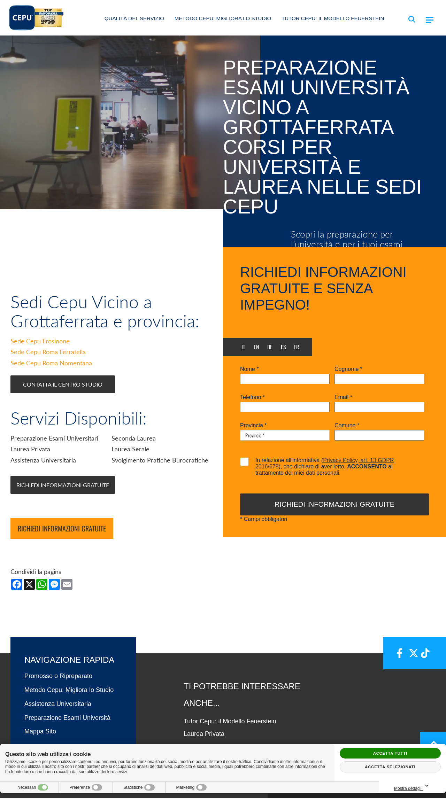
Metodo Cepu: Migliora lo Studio (223, 18)
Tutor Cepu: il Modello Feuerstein (333, 18)
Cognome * (348, 369)
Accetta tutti (390, 753)
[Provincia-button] (285, 435)
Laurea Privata (204, 736)
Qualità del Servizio (134, 18)
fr (296, 347)
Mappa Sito (40, 734)
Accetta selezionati (390, 767)
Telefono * (252, 397)
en (256, 347)
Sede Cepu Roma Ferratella (48, 354)
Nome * (249, 369)
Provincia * (253, 425)
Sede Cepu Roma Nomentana (51, 366)
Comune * (346, 425)
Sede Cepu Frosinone (40, 344)
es (283, 347)
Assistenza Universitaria (57, 706)
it (243, 347)
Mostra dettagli (412, 786)
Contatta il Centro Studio (62, 386)
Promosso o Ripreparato (58, 678)
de (269, 347)
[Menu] (429, 20)
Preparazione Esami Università (67, 720)
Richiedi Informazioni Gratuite (62, 487)
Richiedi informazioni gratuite (62, 531)
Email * (343, 397)
